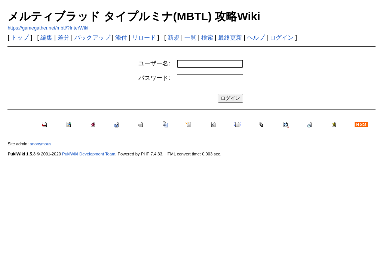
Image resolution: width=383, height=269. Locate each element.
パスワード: (154, 78)
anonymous (41, 144)
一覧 (190, 37)
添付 (121, 37)
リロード (144, 37)
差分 (64, 37)
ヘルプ (256, 37)
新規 (174, 37)
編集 (46, 37)
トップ (20, 37)
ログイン (282, 37)
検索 (207, 37)
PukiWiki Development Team (88, 154)
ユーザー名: (154, 63)
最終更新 (230, 37)
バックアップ (92, 37)
